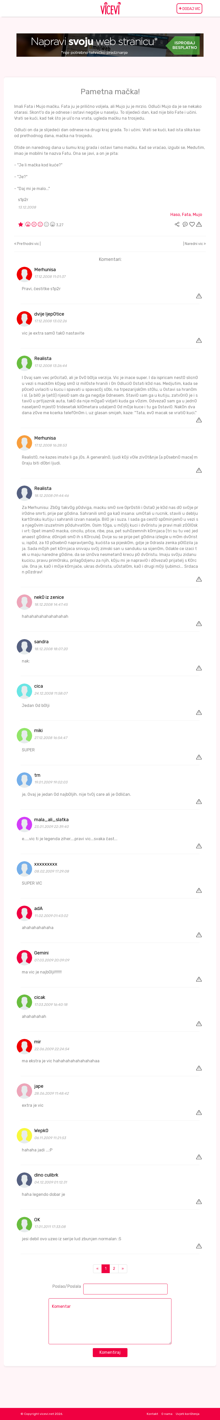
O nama (166, 1414)
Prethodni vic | (27, 244)
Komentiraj (110, 1352)
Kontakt (152, 1414)
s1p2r (23, 199)
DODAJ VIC (189, 8)
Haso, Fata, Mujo (186, 214)
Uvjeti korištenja (187, 1414)
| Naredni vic (194, 244)
